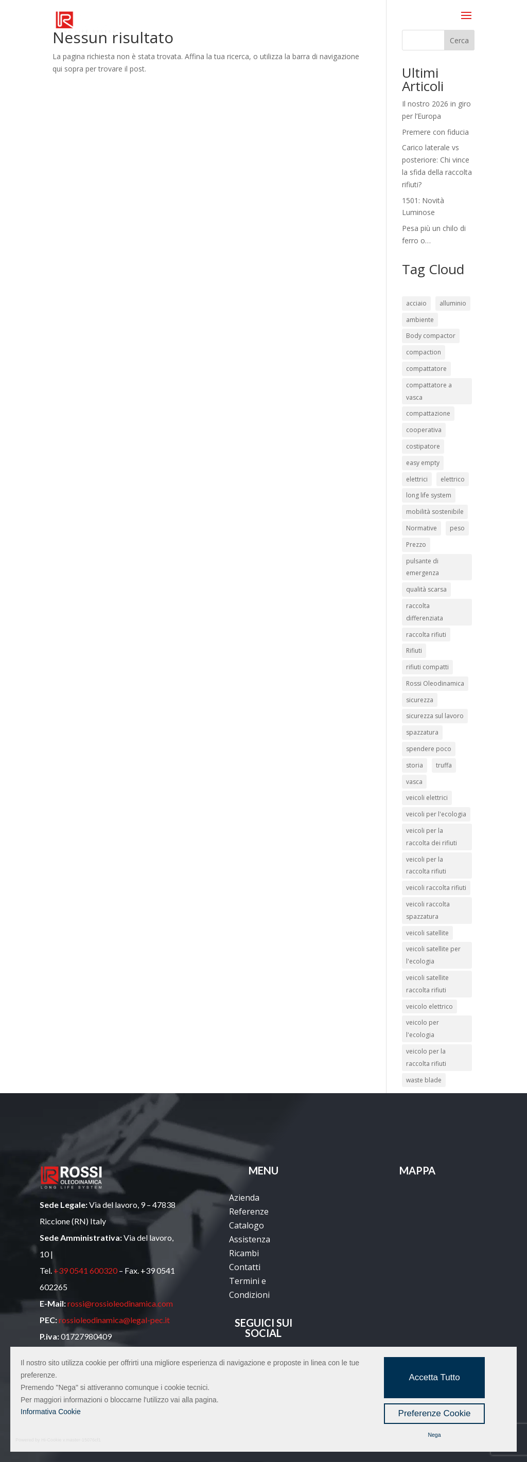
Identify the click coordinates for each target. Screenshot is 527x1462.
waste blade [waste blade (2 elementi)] (424, 1080)
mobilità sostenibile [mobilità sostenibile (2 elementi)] (435, 511)
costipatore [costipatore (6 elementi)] (423, 446)
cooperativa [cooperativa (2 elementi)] (424, 429)
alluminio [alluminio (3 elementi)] (453, 303)
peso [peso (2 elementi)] (457, 528)
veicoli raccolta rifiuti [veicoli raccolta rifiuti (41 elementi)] (436, 887)
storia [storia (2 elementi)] (414, 765)
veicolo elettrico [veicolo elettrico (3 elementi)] (429, 1006)
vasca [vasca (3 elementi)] (414, 781)
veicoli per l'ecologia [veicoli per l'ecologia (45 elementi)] (436, 814)
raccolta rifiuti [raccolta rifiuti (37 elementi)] (426, 634)
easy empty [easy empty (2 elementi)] (423, 462)
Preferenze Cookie (434, 1413)
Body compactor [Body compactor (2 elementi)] (430, 335)
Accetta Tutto (434, 1377)
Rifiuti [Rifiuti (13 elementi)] (414, 650)
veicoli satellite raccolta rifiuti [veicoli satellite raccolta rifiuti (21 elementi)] (427, 983)
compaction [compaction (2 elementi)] (423, 352)
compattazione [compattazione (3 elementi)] (428, 413)
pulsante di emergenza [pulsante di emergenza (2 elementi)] (422, 567)
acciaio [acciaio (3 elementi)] (416, 303)
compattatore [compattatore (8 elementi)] (426, 368)
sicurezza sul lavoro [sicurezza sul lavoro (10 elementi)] (435, 715)
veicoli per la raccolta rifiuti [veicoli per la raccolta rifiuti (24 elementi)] (426, 865)
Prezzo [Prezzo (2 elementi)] (416, 544)
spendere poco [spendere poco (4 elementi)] (428, 748)
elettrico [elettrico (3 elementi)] (453, 479)
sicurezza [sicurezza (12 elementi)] (419, 700)
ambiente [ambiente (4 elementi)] (420, 319)
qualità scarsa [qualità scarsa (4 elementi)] (426, 589)
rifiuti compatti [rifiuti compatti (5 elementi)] (427, 667)
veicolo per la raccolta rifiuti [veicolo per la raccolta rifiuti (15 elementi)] (426, 1057)
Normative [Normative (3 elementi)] (421, 528)
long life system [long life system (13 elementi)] (428, 495)
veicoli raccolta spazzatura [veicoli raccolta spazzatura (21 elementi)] (428, 910)
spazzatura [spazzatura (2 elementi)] (422, 732)
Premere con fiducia (435, 132)
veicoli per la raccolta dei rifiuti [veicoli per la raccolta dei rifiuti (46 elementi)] (431, 836)
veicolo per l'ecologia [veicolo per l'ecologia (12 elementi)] (422, 1028)
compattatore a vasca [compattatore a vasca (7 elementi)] (429, 391)
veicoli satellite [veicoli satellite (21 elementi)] (427, 933)
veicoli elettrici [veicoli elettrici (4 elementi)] (427, 797)
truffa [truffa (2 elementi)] (444, 765)
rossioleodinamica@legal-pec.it (114, 1320)
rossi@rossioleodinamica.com (120, 1303)
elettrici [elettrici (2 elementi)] (417, 479)
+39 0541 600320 (85, 1270)
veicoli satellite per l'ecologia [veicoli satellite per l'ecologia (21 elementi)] (433, 955)
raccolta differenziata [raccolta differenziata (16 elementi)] (424, 611)
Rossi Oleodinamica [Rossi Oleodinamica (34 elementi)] (435, 683)
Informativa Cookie (51, 1411)
